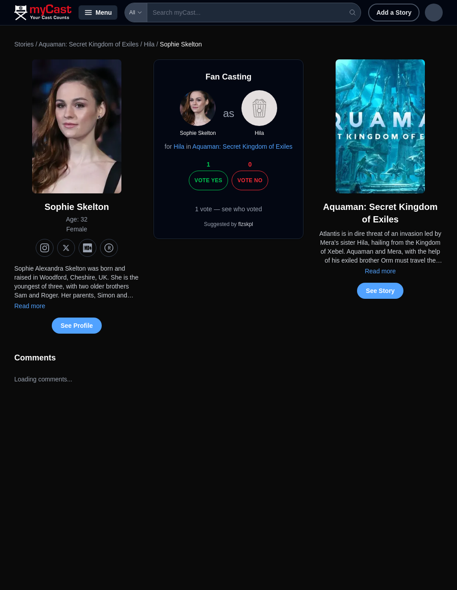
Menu (98, 12)
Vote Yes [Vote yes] (208, 180)
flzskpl (245, 224)
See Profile (77, 325)
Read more (29, 306)
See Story (380, 290)
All (135, 12)
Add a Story (335, 12)
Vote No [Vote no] (249, 180)
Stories (24, 44)
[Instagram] (45, 248)
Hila (149, 44)
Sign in (384, 12)
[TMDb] (109, 248)
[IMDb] (87, 248)
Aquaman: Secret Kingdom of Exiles (88, 44)
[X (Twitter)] (66, 248)
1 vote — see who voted (228, 209)
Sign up (424, 12)
